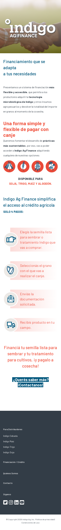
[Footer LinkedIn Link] (16, 503)
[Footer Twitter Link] (5, 503)
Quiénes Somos (10, 473)
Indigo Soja (8, 452)
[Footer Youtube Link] (22, 503)
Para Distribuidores (12, 429)
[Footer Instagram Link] (11, 503)
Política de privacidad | (45, 519)
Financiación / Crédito (14, 462)
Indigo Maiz (8, 441)
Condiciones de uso (30, 522)
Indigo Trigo (9, 446)
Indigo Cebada (10, 435)
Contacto (8, 483)
